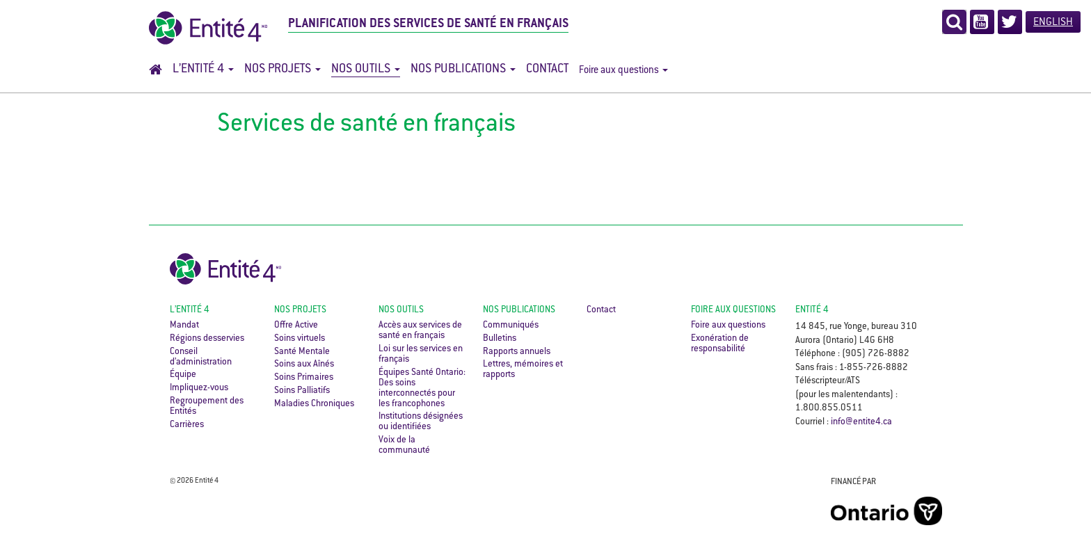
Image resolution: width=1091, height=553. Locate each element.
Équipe (183, 375)
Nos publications (463, 69)
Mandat (184, 325)
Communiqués (511, 325)
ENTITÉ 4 (812, 310)
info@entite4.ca (861, 422)
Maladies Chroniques (314, 404)
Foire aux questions (623, 71)
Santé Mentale (302, 352)
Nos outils (365, 69)
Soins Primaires (303, 378)
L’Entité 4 (203, 69)
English (1053, 22)
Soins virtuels (299, 339)
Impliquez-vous (199, 388)
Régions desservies (207, 339)
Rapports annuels (516, 352)
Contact (547, 69)
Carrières (187, 425)
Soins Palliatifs (302, 391)
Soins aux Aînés (304, 364)
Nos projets (282, 69)
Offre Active (296, 325)
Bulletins (499, 339)
